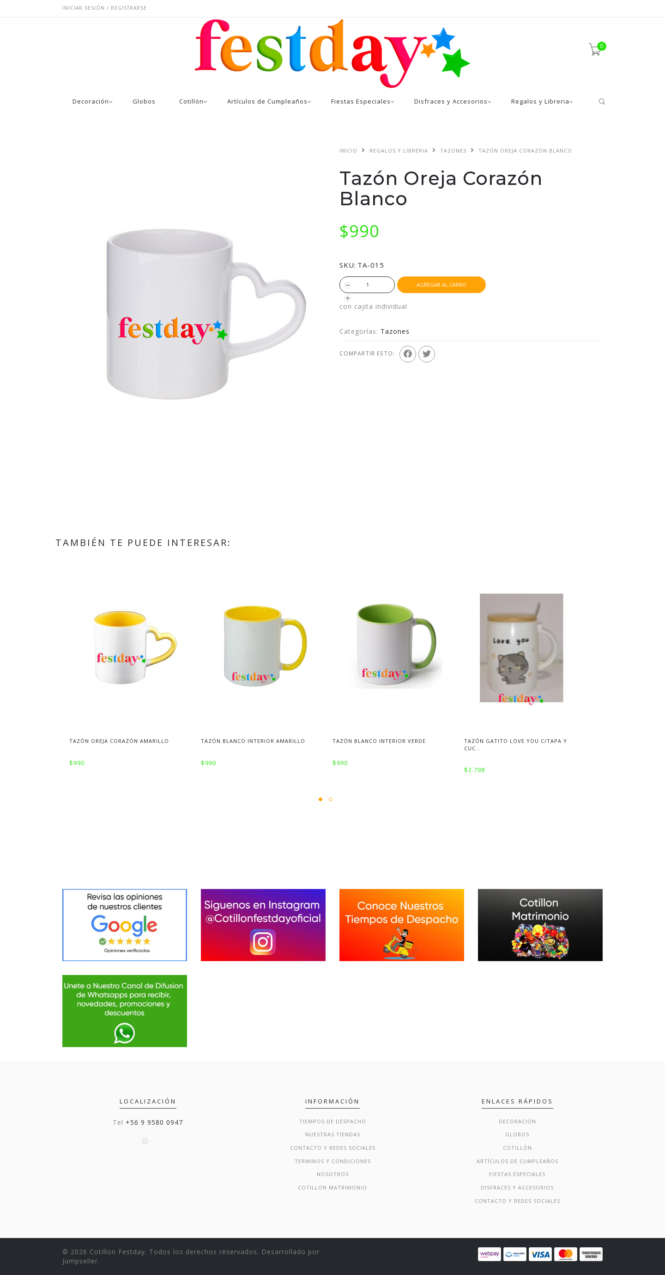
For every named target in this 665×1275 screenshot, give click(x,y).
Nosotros (333, 1174)
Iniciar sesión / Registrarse (104, 8)
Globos (144, 101)
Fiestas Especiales (361, 101)
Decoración (91, 101)
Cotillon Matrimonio (332, 1187)
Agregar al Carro (441, 284)
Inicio (348, 150)
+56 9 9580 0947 (154, 1122)
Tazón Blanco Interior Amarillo (253, 740)
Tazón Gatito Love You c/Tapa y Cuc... (515, 744)
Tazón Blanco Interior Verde (379, 740)
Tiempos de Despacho (332, 1121)
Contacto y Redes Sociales (332, 1147)
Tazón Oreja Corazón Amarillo (119, 740)
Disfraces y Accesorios (451, 101)
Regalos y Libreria (540, 101)
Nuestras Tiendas (332, 1134)
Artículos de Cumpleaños (267, 101)
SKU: (347, 265)
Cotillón (191, 101)
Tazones (453, 150)
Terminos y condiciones (333, 1161)
